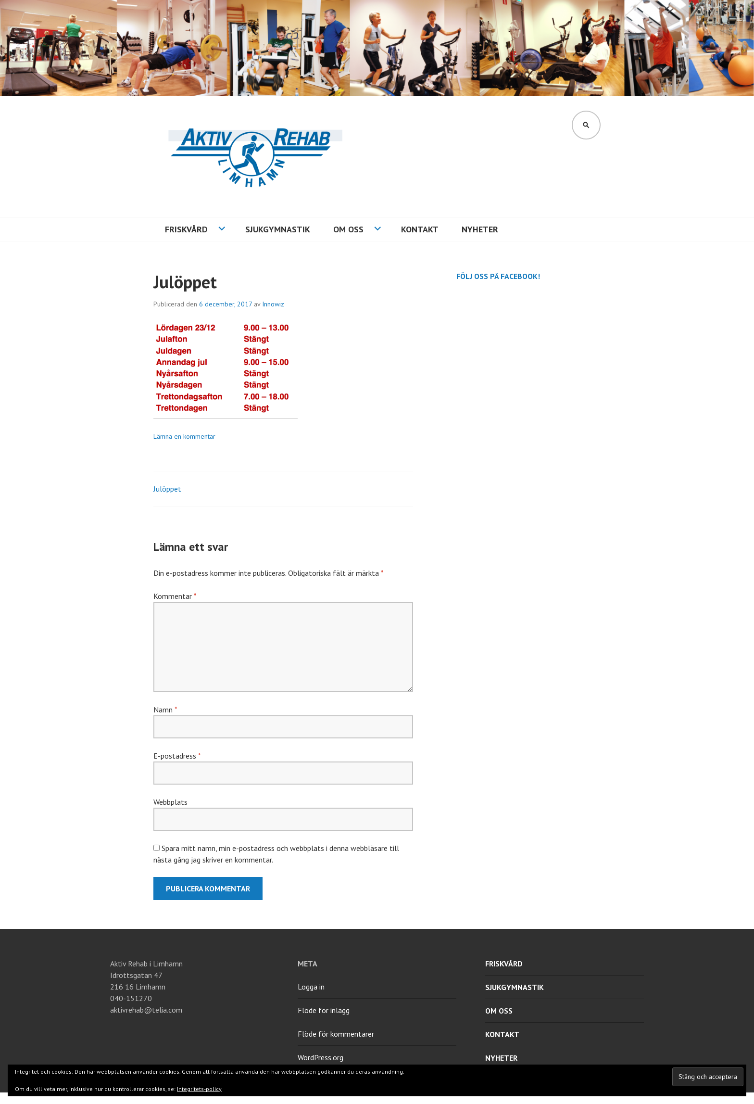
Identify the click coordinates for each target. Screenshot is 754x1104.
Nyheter (480, 229)
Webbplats (170, 802)
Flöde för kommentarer (336, 1034)
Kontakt (420, 229)
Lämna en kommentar (184, 436)
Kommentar (174, 596)
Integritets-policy (199, 1088)
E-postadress (177, 756)
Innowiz (273, 304)
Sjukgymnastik (277, 229)
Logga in (311, 986)
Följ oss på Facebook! (498, 276)
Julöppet (167, 489)
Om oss (348, 229)
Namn (165, 709)
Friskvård (186, 229)
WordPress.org (320, 1057)
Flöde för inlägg (324, 1010)
